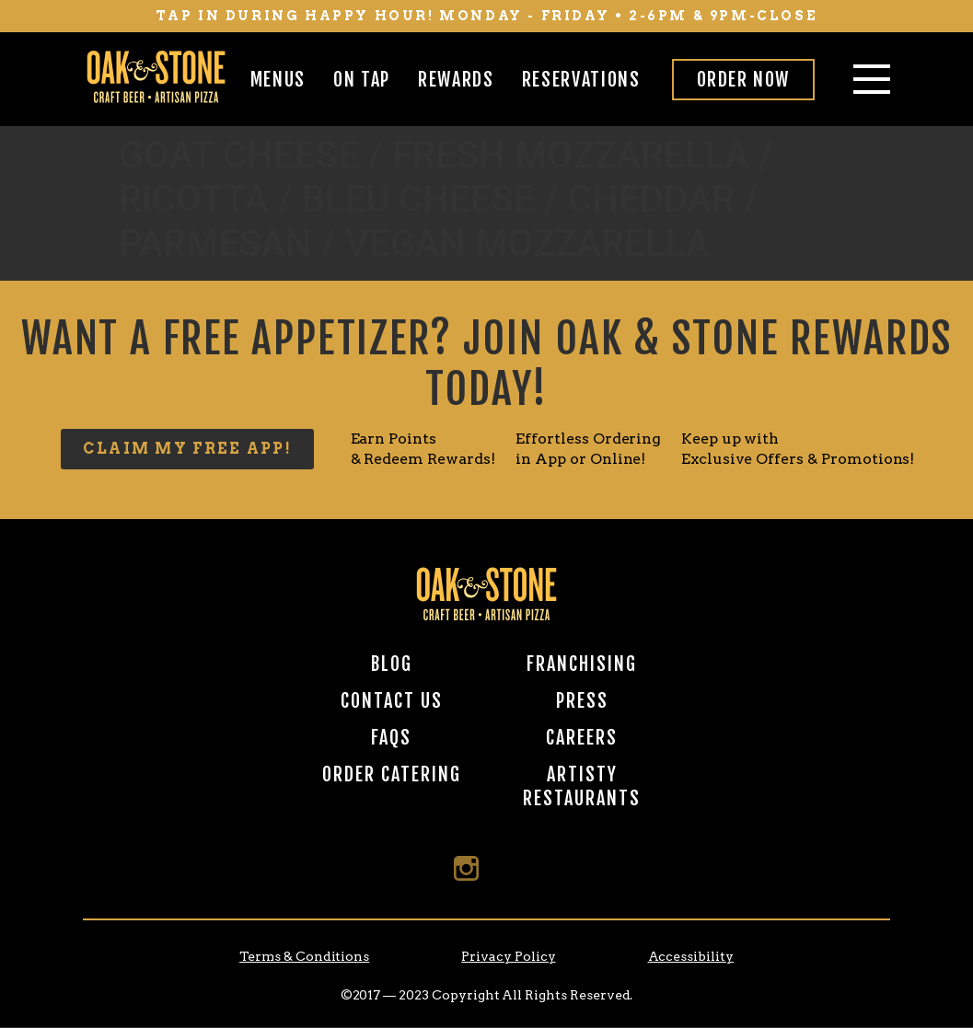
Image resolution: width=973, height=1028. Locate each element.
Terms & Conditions (304, 956)
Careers (582, 737)
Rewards (456, 79)
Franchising (582, 664)
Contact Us (392, 700)
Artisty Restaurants (582, 786)
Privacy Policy (508, 956)
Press (582, 700)
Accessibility (691, 956)
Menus (278, 79)
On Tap (361, 79)
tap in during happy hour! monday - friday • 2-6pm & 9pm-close (487, 15)
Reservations (581, 79)
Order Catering (391, 774)
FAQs (391, 737)
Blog (391, 664)
